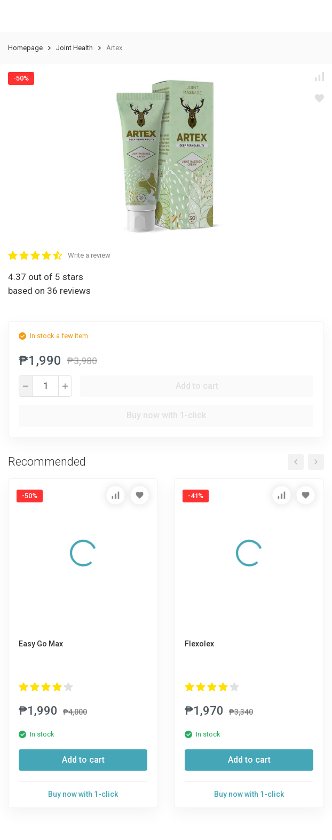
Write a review (89, 255)
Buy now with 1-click (166, 415)
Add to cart (197, 386)
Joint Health (74, 48)
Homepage (25, 48)
